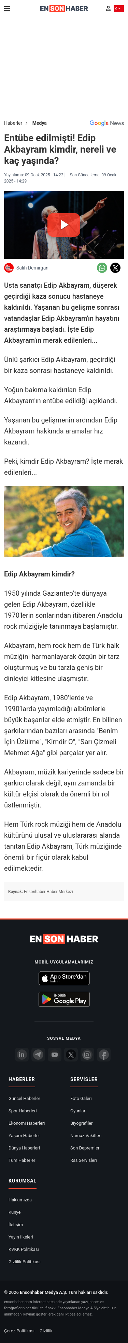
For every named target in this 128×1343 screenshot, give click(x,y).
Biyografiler (81, 1123)
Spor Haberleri (23, 1110)
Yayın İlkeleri (21, 1237)
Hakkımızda (20, 1199)
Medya (39, 123)
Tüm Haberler (22, 1160)
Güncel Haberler (24, 1098)
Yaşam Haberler (24, 1135)
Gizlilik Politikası (25, 1261)
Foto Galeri (81, 1098)
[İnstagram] (87, 1054)
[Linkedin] (22, 1054)
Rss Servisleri (83, 1160)
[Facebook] (104, 1054)
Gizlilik (46, 1330)
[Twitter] (71, 1054)
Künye (14, 1212)
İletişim (16, 1224)
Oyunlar (77, 1110)
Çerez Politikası (19, 1330)
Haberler (13, 123)
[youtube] (54, 1054)
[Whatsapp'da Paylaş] (102, 268)
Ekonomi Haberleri (27, 1123)
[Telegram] (38, 1054)
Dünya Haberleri (24, 1148)
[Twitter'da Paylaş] (115, 268)
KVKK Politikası (24, 1249)
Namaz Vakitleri (85, 1135)
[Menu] (7, 8)
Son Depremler (84, 1148)
